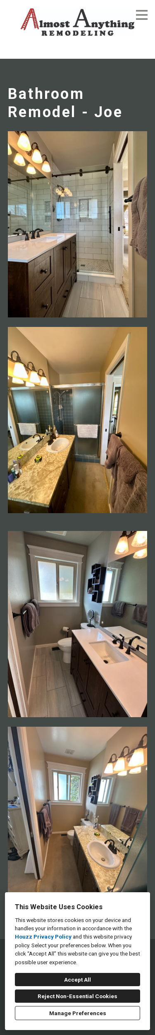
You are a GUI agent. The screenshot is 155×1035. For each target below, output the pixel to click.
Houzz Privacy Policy (43, 936)
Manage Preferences (77, 1013)
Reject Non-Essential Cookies (77, 996)
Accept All (77, 979)
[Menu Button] (142, 15)
